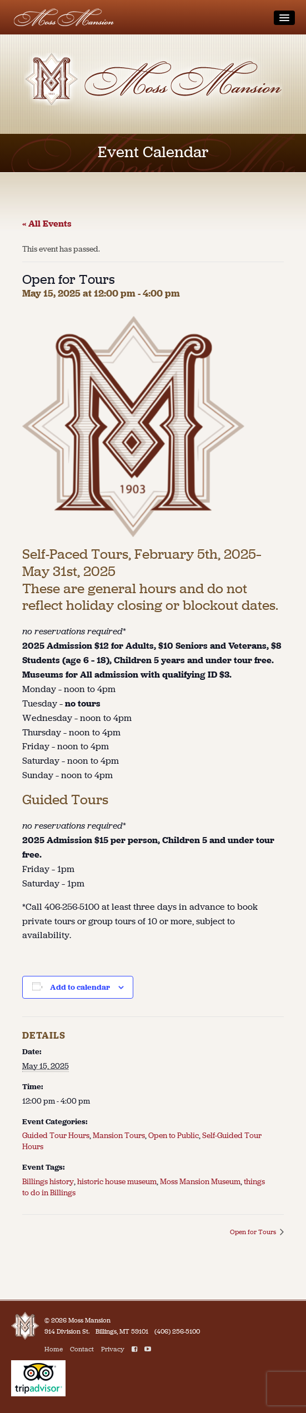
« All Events (47, 223)
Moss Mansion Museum (200, 1181)
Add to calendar (80, 987)
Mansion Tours (119, 1135)
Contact (82, 1349)
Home (53, 1349)
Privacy (112, 1349)
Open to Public (173, 1135)
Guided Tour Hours (55, 1135)
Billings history (48, 1181)
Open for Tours (254, 1231)
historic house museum (117, 1181)
